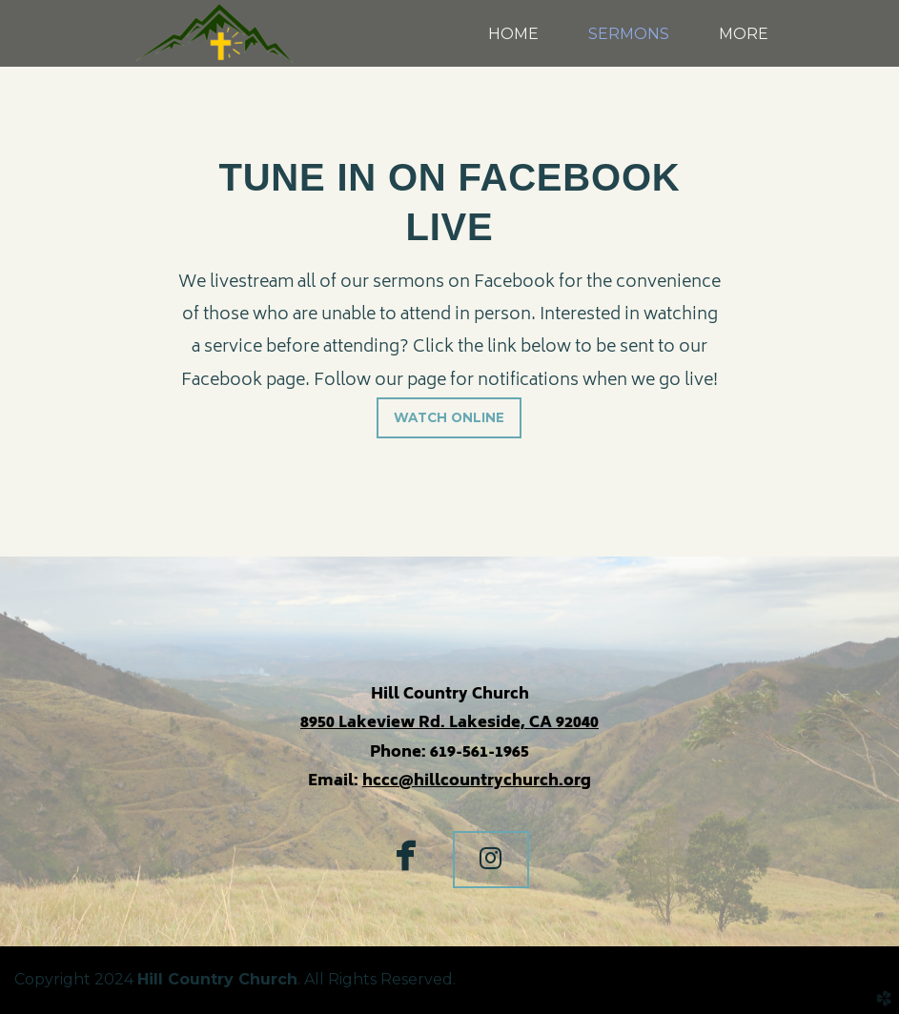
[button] (491, 859)
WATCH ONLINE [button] (449, 417)
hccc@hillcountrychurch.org (476, 782)
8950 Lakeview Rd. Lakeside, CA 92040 (449, 724)
